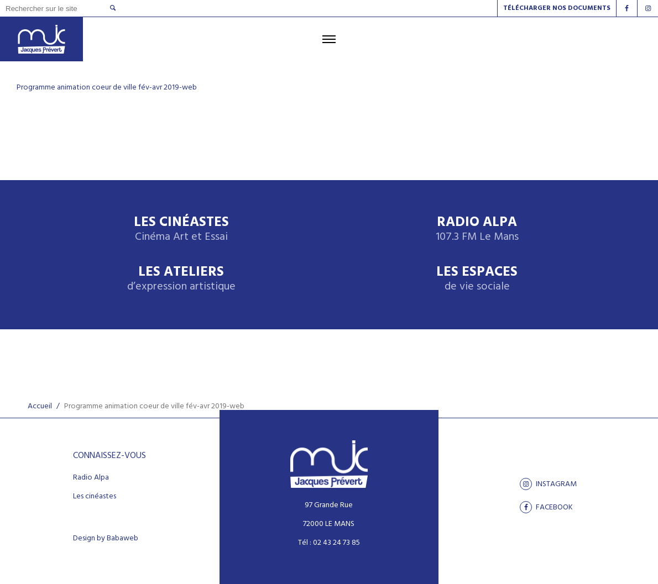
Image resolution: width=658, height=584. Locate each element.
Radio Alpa (477, 229)
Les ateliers (181, 279)
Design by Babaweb (105, 539)
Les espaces (477, 279)
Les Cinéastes (181, 229)
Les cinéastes (94, 497)
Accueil (40, 406)
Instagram (548, 484)
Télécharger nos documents (556, 8)
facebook (546, 507)
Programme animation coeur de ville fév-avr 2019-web (107, 87)
